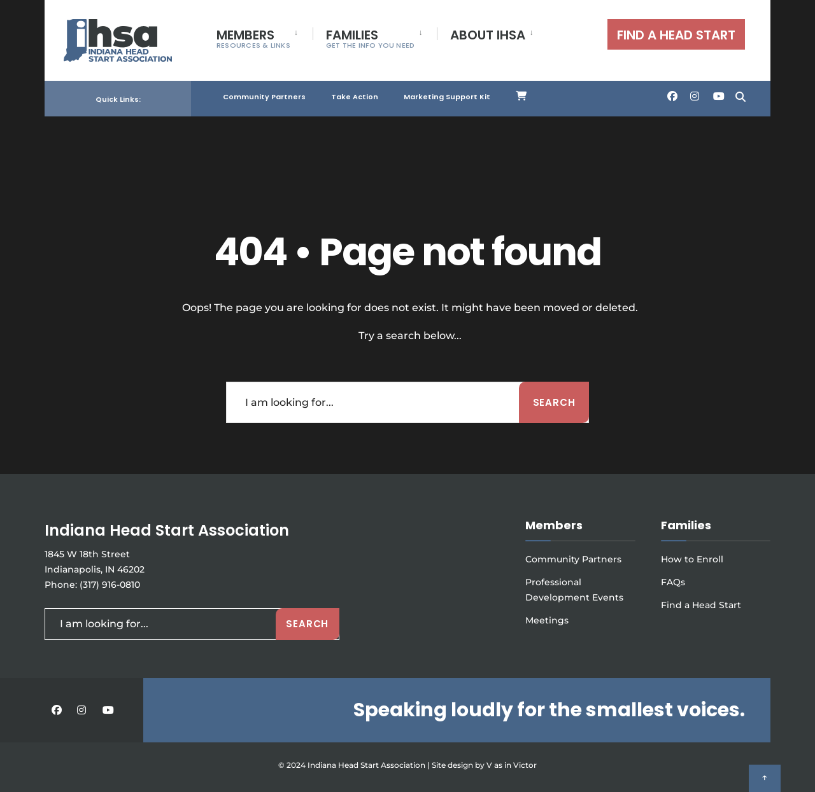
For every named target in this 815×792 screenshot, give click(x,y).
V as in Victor (511, 765)
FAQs (673, 582)
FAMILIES (370, 38)
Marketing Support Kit (447, 94)
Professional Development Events (574, 589)
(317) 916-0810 (110, 584)
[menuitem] (264, 36)
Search (554, 402)
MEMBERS (253, 38)
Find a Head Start (701, 605)
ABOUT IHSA (487, 35)
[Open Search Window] (739, 93)
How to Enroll (692, 559)
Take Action (354, 94)
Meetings (547, 620)
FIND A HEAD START (676, 35)
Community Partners (264, 94)
